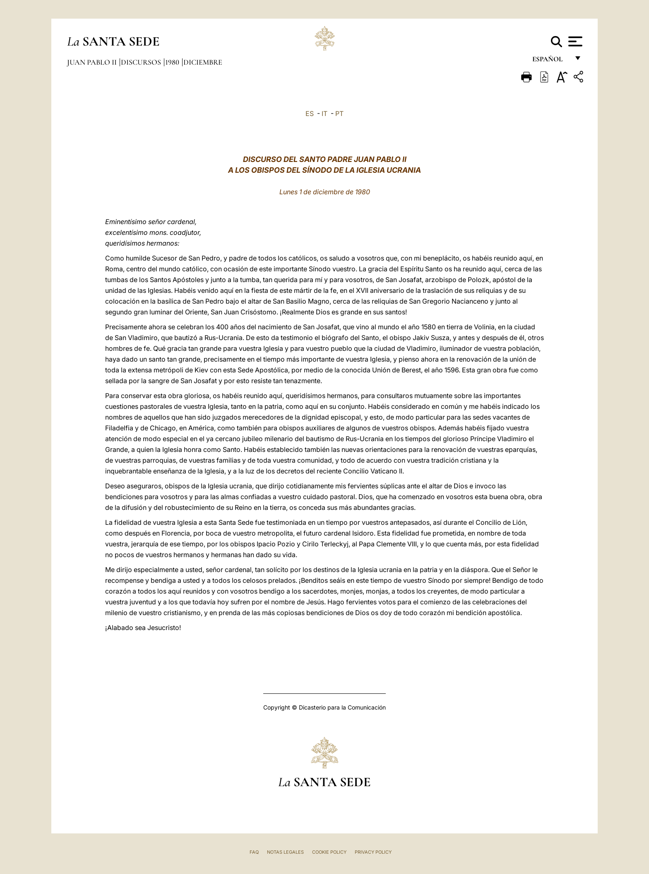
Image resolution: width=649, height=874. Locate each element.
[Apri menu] (574, 41)
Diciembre (202, 62)
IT (324, 113)
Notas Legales (285, 852)
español (550, 61)
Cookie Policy (329, 852)
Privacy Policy (373, 852)
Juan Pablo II (92, 62)
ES (309, 113)
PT (339, 113)
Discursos (142, 62)
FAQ (254, 852)
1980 (173, 62)
